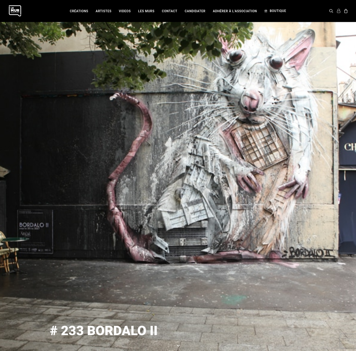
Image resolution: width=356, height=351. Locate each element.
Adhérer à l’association (235, 11)
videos (125, 11)
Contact (169, 11)
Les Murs (146, 11)
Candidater (195, 11)
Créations (79, 11)
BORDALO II (229, 326)
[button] (332, 11)
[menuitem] (79, 11)
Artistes (103, 11)
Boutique (278, 11)
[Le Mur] (15, 11)
